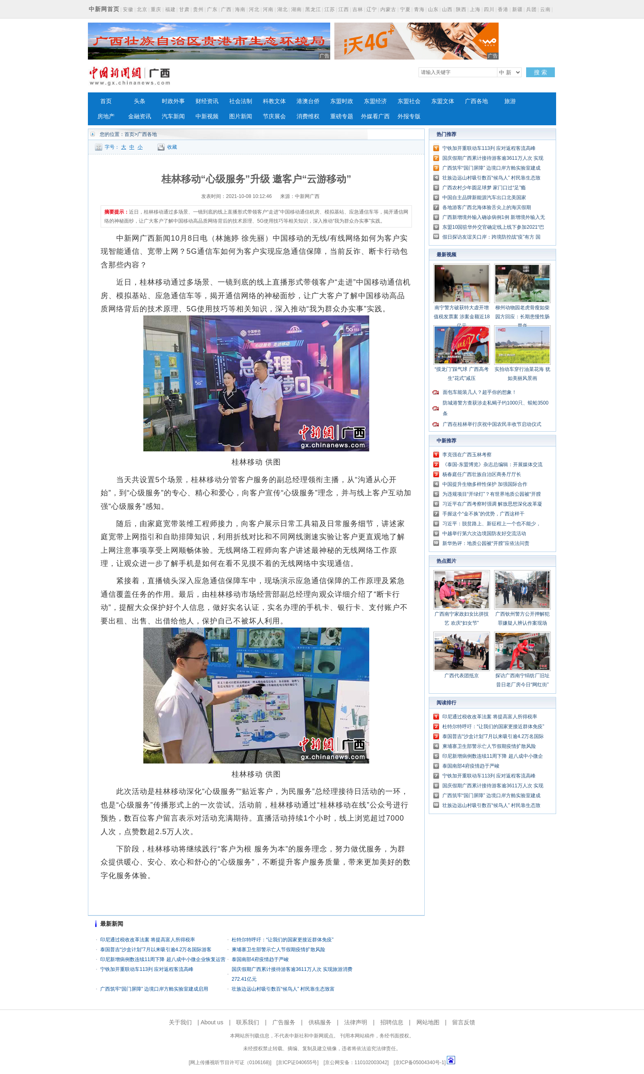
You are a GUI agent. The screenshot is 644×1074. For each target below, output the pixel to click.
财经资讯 (207, 101)
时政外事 (173, 101)
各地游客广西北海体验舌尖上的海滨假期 (486, 207)
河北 (254, 9)
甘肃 (184, 9)
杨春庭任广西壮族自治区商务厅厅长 (481, 474)
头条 (139, 101)
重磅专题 (341, 116)
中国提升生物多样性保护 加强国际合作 (484, 484)
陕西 (461, 9)
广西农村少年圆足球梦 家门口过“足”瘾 (484, 188)
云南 (545, 9)
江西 (343, 9)
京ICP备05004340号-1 (419, 1062)
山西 (447, 9)
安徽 (128, 9)
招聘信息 (391, 1022)
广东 (212, 9)
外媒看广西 (375, 116)
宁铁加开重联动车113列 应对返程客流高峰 (146, 969)
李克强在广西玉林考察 (467, 455)
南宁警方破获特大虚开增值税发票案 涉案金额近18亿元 (462, 317)
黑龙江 (313, 9)
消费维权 (308, 116)
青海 (419, 9)
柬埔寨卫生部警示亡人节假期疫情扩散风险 (278, 949)
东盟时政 (341, 101)
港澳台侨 (308, 101)
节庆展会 (274, 116)
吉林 (357, 9)
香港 (503, 9)
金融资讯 (139, 116)
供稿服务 (319, 1022)
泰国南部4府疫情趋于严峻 (260, 959)
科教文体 (274, 101)
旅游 (510, 101)
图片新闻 (240, 116)
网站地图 (427, 1022)
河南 (268, 9)
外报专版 (409, 116)
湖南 (296, 9)
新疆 (517, 9)
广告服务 (283, 1022)
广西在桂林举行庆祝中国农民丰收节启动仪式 (492, 424)
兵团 (531, 9)
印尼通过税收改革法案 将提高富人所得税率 (147, 940)
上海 (475, 9)
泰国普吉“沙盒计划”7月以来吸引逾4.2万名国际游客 (156, 949)
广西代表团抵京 (461, 675)
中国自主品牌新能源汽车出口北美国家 (484, 197)
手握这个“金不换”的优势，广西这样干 (483, 514)
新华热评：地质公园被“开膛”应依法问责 (485, 543)
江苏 (329, 9)
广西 (226, 9)
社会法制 (240, 101)
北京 (142, 9)
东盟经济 (375, 101)
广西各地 (476, 101)
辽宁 (371, 9)
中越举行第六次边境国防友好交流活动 (484, 533)
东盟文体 (442, 101)
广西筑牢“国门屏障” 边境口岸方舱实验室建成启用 (154, 989)
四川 (489, 9)
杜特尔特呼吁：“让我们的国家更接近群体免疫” (283, 940)
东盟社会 (409, 101)
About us (211, 1022)
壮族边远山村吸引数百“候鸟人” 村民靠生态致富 (283, 989)
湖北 (282, 9)
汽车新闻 (173, 116)
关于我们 (180, 1022)
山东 (433, 9)
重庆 (156, 9)
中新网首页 (104, 9)
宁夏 (405, 9)
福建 (170, 9)
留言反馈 (463, 1022)
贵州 (198, 9)
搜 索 (540, 72)
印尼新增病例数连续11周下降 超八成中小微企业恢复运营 (162, 959)
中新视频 (207, 116)
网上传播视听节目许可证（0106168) (230, 1062)
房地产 (106, 116)
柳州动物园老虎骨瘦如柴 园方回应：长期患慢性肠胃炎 (522, 317)
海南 (240, 9)
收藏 (172, 147)
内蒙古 (388, 9)
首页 (106, 101)
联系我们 (247, 1022)
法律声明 (355, 1022)
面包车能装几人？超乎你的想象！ (480, 392)
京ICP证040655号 (297, 1062)
